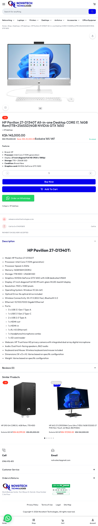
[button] (22, 416)
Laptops (22, 20)
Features (5, 146)
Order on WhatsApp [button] (18, 198)
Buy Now (49, 181)
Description (49, 241)
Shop (10, 26)
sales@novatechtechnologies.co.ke (21, 219)
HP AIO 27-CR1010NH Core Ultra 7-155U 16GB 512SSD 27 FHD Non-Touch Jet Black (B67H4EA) (73, 426)
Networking (8, 20)
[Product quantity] (49, 173)
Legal (58, 505)
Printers (34, 20)
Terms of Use (47, 505)
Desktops (46, 20)
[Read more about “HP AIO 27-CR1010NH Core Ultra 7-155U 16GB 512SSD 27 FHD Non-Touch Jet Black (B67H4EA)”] (70, 416)
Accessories (73, 20)
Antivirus (59, 20)
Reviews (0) (49, 367)
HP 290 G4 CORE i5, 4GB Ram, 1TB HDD (18, 425)
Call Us (93, 226)
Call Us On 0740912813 (17, 226)
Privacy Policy (32, 505)
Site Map (67, 505)
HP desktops (25, 26)
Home (4, 26)
